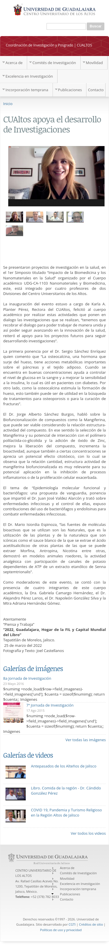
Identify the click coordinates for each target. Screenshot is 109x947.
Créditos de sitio (91, 924)
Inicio (7, 103)
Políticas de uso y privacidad (61, 930)
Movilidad (94, 62)
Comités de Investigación (54, 62)
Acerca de (14, 62)
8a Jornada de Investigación (27, 678)
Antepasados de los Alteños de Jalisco (63, 766)
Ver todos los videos (88, 833)
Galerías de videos (28, 755)
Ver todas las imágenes (86, 739)
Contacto (96, 89)
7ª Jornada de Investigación (50, 705)
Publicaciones (70, 89)
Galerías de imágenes (33, 668)
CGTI (72, 924)
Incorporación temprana (26, 89)
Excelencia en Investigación (29, 76)
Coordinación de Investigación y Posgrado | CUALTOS (49, 45)
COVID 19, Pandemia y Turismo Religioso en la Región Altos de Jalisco (66, 812)
